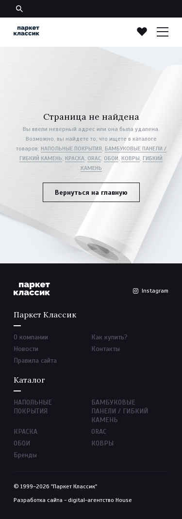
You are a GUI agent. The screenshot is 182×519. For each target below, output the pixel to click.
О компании (31, 337)
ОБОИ (111, 158)
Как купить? (109, 337)
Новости (26, 349)
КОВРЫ (130, 158)
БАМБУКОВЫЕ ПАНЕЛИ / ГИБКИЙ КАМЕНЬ (119, 411)
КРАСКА (74, 158)
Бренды (25, 455)
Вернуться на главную (91, 192)
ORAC (94, 158)
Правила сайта (35, 360)
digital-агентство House (100, 500)
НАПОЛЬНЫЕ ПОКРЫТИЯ (71, 148)
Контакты (105, 349)
